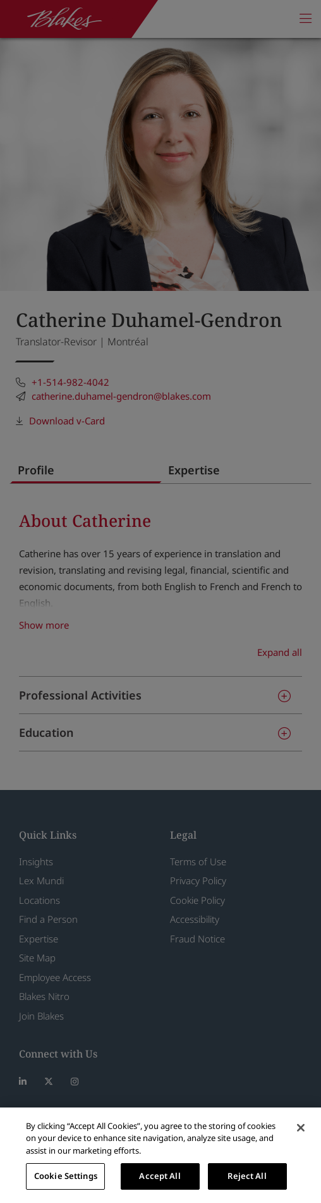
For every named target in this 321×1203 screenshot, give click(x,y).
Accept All (159, 1175)
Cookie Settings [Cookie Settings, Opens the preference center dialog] (65, 1175)
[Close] (301, 1128)
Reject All (246, 1175)
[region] (160, 1155)
